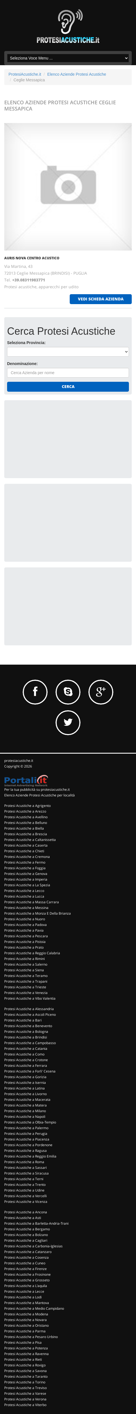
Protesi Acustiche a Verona (25, 1399)
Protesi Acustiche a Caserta (26, 845)
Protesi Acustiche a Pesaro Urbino (31, 1336)
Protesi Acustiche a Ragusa (25, 1150)
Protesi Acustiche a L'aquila (25, 1285)
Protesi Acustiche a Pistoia (25, 941)
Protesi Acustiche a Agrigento (27, 805)
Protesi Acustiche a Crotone (26, 1059)
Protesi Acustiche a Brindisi (25, 1037)
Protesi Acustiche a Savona (25, 1370)
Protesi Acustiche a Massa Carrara (31, 902)
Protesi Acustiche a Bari (23, 1020)
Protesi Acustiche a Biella (24, 828)
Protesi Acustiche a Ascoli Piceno (30, 1014)
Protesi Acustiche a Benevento (28, 1025)
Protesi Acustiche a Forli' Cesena (30, 1071)
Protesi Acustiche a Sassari (25, 1167)
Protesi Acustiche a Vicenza (25, 1201)
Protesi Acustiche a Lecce (24, 1291)
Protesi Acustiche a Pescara (26, 936)
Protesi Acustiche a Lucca (24, 896)
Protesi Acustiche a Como (24, 1054)
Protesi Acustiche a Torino (24, 1382)
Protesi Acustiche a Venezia (26, 992)
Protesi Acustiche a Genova (25, 873)
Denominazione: (22, 363)
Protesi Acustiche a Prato (24, 947)
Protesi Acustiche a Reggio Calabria (32, 953)
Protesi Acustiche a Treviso (25, 1387)
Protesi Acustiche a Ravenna (26, 1353)
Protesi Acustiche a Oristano (26, 1325)
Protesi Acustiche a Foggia (25, 868)
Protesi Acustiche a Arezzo (25, 811)
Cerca (68, 386)
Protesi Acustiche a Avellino (26, 817)
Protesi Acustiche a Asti (22, 1217)
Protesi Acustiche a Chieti (24, 851)
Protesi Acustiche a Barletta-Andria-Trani (36, 1223)
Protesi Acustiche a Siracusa (26, 1173)
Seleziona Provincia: (26, 342)
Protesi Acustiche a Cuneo (24, 1263)
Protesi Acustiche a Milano (25, 1110)
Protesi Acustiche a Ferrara (25, 1065)
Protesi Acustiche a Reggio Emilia (30, 1156)
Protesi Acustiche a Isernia (25, 1082)
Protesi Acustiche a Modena (26, 1314)
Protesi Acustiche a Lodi (23, 1297)
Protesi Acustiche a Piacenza (26, 1139)
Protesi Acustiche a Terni (23, 1178)
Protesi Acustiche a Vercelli (25, 1195)
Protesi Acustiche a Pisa (23, 1342)
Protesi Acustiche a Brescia (25, 834)
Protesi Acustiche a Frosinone (27, 1274)
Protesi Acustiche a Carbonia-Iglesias (33, 1246)
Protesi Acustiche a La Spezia (27, 885)
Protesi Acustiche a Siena (24, 970)
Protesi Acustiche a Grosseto (27, 1280)
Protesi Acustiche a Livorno (25, 1093)
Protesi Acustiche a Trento (25, 1184)
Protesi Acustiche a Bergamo (27, 1229)
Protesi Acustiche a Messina (26, 907)
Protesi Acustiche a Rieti (23, 1359)
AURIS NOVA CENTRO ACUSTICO (32, 258)
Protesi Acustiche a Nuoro (24, 919)
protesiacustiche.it (18, 760)
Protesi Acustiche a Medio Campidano (34, 1308)
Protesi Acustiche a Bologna (26, 1031)
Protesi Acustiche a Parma (25, 1331)
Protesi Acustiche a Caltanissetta (30, 839)
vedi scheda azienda (101, 299)
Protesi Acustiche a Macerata (27, 1099)
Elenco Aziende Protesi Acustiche (76, 74)
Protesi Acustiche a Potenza (26, 1348)
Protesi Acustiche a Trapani (25, 981)
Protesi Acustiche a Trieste (25, 987)
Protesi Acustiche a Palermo (26, 1127)
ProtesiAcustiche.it (24, 74)
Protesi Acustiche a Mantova (26, 1302)
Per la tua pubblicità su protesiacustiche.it (37, 789)
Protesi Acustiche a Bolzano (26, 1234)
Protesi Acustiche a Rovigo (25, 1365)
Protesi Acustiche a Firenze (25, 1268)
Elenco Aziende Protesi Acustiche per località (39, 795)
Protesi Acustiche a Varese (25, 1393)
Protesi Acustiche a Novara (25, 1319)
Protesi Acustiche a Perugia (25, 1133)
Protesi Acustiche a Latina (24, 1088)
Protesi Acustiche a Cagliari (25, 1240)
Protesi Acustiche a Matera (25, 1105)
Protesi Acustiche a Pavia (24, 930)
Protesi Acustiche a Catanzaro (28, 1251)
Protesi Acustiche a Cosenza (26, 1257)
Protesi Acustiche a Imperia (25, 879)
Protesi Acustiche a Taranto (26, 1376)
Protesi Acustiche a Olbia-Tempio (30, 1122)
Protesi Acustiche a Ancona (25, 1212)
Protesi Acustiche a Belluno (25, 822)
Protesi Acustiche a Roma (24, 1161)
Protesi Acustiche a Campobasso (30, 1042)
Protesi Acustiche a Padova (25, 924)
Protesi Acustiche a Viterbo (25, 1404)
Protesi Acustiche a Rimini (24, 958)
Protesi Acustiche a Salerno (25, 964)
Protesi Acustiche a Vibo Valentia (30, 998)
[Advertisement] (49, 438)
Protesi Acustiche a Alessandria (29, 1008)
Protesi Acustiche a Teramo (26, 975)
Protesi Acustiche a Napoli (24, 1116)
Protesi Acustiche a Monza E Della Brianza (37, 913)
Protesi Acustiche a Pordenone (28, 1144)
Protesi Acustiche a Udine (24, 1190)
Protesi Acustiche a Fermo (24, 862)
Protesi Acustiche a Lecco (24, 890)
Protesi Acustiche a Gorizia (25, 1076)
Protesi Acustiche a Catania (25, 1048)
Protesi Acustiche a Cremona (27, 856)
